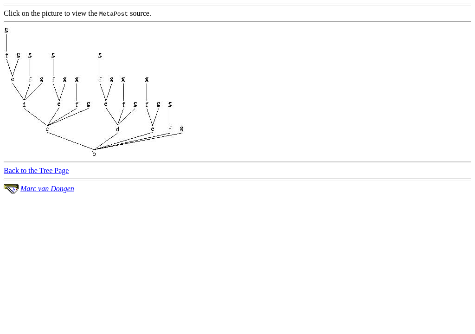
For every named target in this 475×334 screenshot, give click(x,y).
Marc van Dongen (47, 189)
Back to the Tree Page (36, 170)
